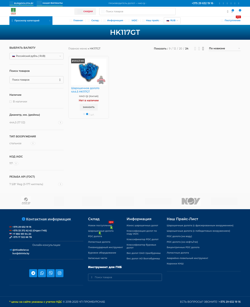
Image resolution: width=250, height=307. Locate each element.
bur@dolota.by (21, 3)
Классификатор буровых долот (141, 246)
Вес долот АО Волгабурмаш (143, 258)
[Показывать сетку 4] (203, 48)
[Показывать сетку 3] (199, 48)
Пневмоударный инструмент (105, 247)
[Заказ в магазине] (225, 48)
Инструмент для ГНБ (105, 267)
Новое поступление (101, 225)
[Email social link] (219, 3)
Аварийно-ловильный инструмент (187, 258)
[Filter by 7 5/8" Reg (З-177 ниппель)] (33, 184)
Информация (139, 219)
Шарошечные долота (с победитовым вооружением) (198, 230)
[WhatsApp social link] (227, 3)
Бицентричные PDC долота (183, 247)
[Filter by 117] (11, 163)
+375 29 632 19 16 (230, 301)
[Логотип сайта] (13, 11)
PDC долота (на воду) (179, 236)
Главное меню (77, 48)
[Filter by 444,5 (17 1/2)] (33, 122)
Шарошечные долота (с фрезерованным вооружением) (200, 225)
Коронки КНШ (175, 263)
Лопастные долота (99, 241)
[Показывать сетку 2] (195, 48)
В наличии (20, 101)
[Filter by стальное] (19, 143)
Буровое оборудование (102, 252)
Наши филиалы (50, 3)
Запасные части (97, 258)
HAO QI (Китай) (89, 96)
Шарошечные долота (100, 230)
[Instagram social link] (223, 3)
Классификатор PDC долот (142, 239)
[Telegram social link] (235, 3)
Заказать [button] (89, 107)
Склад (93, 219)
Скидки (85, 11)
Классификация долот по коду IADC (142, 232)
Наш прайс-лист (182, 219)
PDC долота (95, 236)
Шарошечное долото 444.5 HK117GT (85, 90)
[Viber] (239, 3)
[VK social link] (231, 3)
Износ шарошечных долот (142, 225)
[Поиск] (36, 79)
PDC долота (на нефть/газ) (182, 241)
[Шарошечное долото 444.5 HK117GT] (88, 72)
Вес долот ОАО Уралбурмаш (144, 253)
